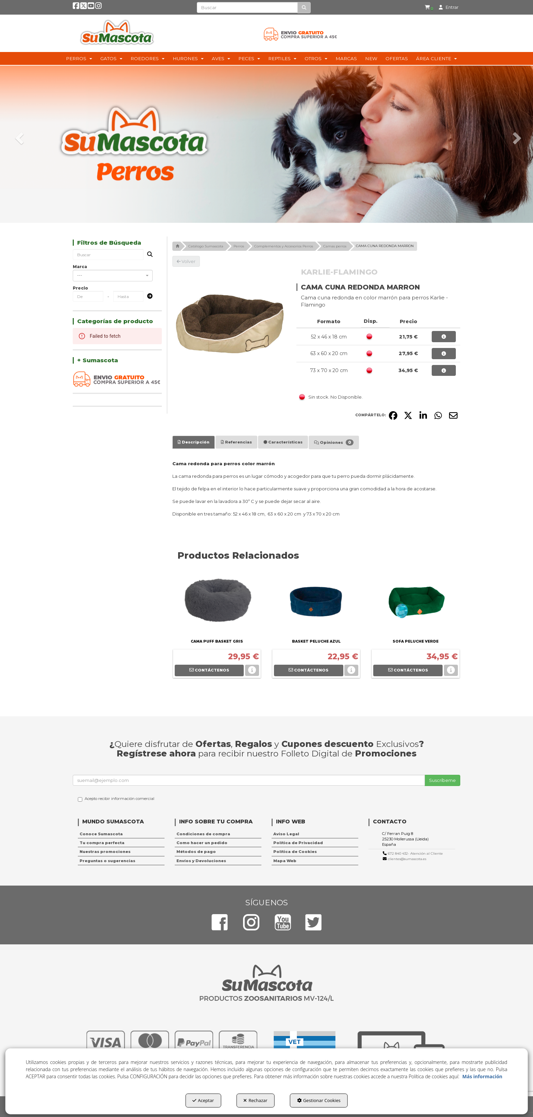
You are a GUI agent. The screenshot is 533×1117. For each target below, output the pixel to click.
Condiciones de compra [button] (203, 834)
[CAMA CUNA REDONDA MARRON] (229, 324)
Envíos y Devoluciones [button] (201, 860)
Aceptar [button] (203, 1100)
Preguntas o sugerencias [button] (107, 860)
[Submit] (148, 296)
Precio (80, 288)
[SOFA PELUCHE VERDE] (415, 603)
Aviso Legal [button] (286, 834)
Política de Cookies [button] (295, 851)
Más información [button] (482, 1076)
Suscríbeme (442, 780)
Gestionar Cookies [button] (319, 1100)
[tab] (193, 442)
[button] (76, 7)
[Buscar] (304, 7)
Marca (80, 266)
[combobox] (113, 275)
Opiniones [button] (334, 442)
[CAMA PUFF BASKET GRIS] (216, 603)
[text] (247, 7)
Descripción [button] (193, 442)
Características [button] (283, 442)
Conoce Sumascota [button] (101, 834)
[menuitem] (427, 7)
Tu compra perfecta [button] (102, 842)
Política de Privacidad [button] (298, 842)
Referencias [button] (236, 442)
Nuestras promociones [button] (105, 851)
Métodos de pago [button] (196, 851)
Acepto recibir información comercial (116, 799)
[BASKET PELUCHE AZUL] (316, 603)
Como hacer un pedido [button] (201, 842)
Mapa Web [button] (284, 860)
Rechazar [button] (255, 1100)
